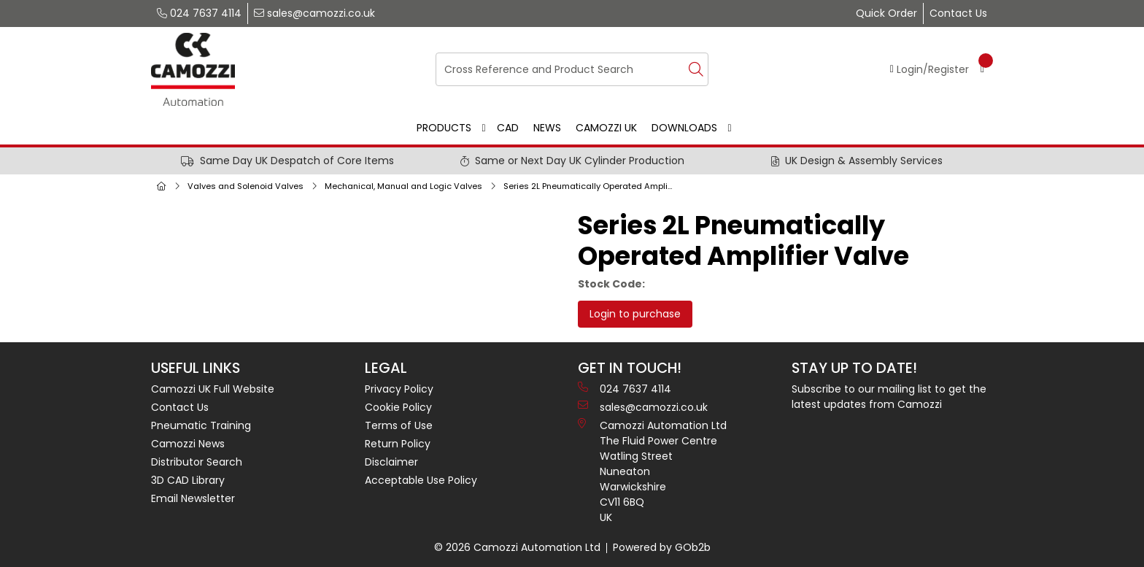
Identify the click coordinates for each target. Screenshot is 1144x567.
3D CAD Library (188, 480)
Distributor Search (196, 462)
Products (444, 127)
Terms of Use (399, 425)
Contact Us (958, 13)
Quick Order (886, 13)
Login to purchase (635, 313)
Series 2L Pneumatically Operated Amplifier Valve (591, 186)
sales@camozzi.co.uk (314, 13)
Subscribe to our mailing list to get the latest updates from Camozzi (889, 397)
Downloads (684, 127)
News (547, 127)
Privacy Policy (399, 389)
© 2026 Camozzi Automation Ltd (517, 547)
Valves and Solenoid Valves (246, 186)
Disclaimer (391, 462)
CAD (508, 127)
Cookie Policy (398, 407)
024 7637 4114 (199, 13)
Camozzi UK (606, 127)
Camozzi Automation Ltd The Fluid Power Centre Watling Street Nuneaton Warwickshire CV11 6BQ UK (652, 471)
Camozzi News (188, 443)
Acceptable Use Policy (421, 480)
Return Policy (397, 443)
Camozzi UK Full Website (212, 389)
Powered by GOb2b (662, 547)
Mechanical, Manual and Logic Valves (403, 186)
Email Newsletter (193, 498)
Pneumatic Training (201, 425)
